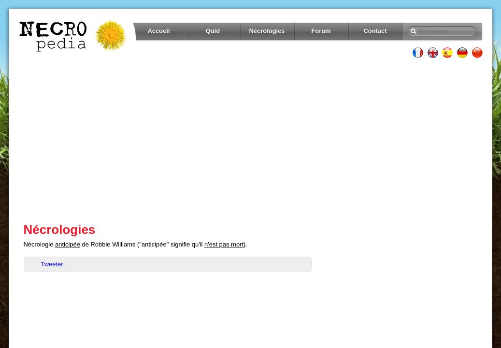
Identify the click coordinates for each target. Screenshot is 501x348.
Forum (320, 30)
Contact (374, 30)
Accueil (158, 30)
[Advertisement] (251, 140)
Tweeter (52, 264)
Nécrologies (267, 30)
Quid (213, 30)
